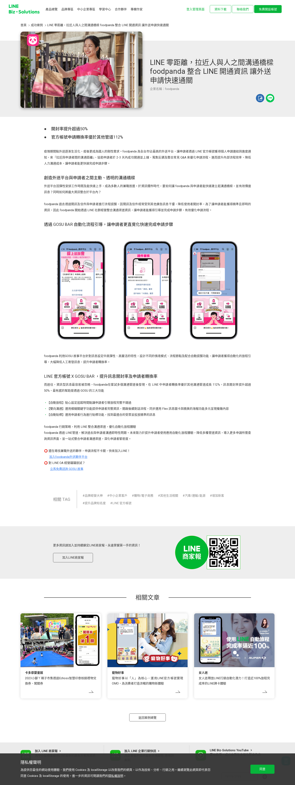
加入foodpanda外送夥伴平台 (68, 457)
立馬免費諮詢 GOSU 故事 (66, 469)
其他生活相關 (169, 495)
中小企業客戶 (118, 495)
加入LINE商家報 (73, 557)
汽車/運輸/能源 (195, 495)
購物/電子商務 (143, 495)
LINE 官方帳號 (122, 503)
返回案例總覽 (147, 718)
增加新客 (218, 495)
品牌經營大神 (94, 495)
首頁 (24, 25)
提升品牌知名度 (95, 503)
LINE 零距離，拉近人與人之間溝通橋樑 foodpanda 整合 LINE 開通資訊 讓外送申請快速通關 (108, 25)
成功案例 (37, 25)
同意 (262, 769)
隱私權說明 (115, 776)
